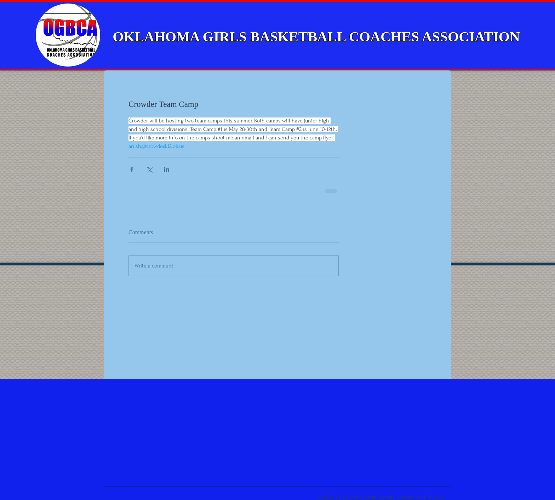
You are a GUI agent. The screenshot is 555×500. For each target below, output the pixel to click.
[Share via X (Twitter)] (149, 169)
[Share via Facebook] (131, 169)
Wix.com (436, 497)
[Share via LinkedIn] (166, 169)
